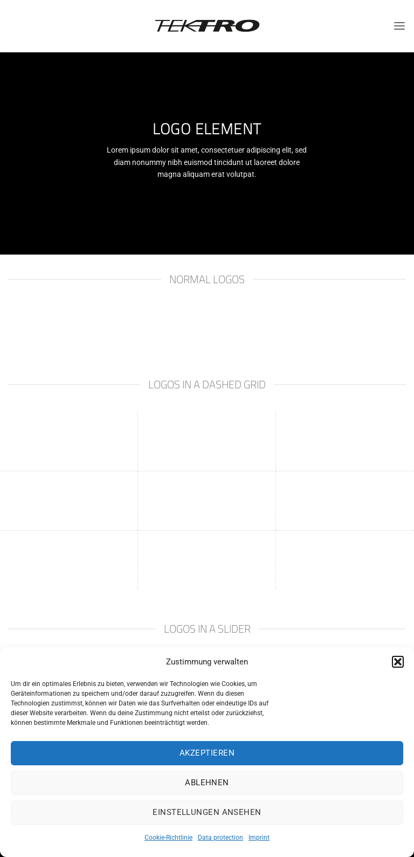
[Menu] (399, 26)
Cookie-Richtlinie (168, 837)
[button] (397, 661)
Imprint (259, 837)
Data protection (220, 837)
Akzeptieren (207, 753)
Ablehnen (207, 782)
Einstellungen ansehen (207, 812)
